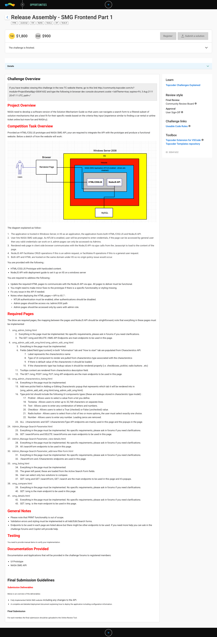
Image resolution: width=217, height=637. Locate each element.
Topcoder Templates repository (183, 143)
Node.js (49, 23)
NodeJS (64, 23)
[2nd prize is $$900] (38, 36)
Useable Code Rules (177, 126)
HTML (14, 23)
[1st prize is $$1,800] (12, 36)
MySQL (40, 23)
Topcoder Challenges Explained (183, 85)
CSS (32, 23)
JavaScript (24, 23)
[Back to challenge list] (7, 17)
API (57, 23)
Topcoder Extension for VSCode (183, 140)
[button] (206, 48)
